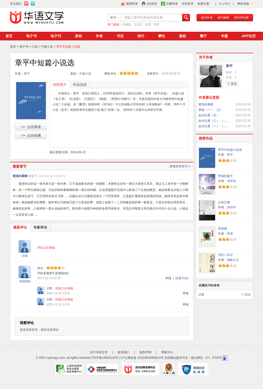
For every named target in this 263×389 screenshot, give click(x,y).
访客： (50, 288)
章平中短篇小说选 (230, 149)
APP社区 (249, 36)
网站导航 (243, 3)
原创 (78, 36)
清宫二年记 (225, 255)
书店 (120, 36)
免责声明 (145, 352)
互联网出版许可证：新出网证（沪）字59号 (192, 357)
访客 (25, 256)
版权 (182, 36)
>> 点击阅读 (31, 127)
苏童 (148, 24)
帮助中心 (167, 352)
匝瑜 (230, 233)
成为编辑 (223, 17)
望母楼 (222, 228)
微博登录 (132, 3)
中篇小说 (47, 46)
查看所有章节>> (180, 166)
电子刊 (56, 36)
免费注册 (203, 3)
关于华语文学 (99, 352)
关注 (248, 294)
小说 (34, 46)
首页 (8, 36)
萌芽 (157, 24)
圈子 (203, 36)
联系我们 (124, 352)
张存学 (231, 207)
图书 (113, 17)
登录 (35, 329)
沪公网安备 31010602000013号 (143, 357)
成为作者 (207, 17)
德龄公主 (233, 260)
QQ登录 (152, 3)
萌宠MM (24, 281)
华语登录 (188, 3)
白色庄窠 (224, 202)
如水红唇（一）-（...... (213, 126)
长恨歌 (126, 24)
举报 (168, 278)
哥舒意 (231, 181)
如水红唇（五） (208, 115)
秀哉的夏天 (225, 176)
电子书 (31, 36)
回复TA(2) (182, 278)
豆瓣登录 (172, 3)
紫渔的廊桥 (20, 176)
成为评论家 (241, 17)
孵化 (161, 36)
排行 (140, 36)
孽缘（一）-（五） (210, 110)
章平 (27, 73)
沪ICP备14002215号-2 (106, 357)
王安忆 (138, 24)
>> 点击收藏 (31, 135)
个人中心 (224, 3)
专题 (224, 36)
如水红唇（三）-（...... (213, 120)
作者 (99, 36)
